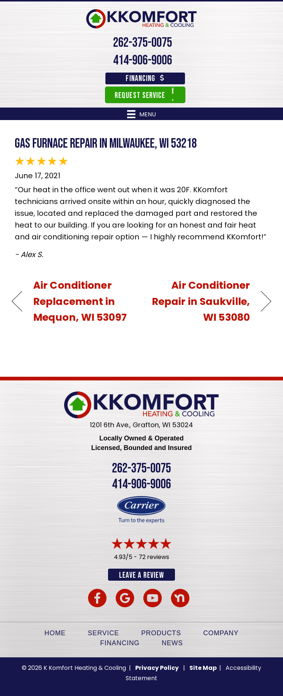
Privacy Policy (157, 668)
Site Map (203, 668)
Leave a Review (141, 575)
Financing (120, 643)
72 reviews (154, 557)
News (172, 643)
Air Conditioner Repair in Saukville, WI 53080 (199, 301)
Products (161, 633)
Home (55, 633)
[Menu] (141, 114)
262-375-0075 (142, 43)
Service (103, 633)
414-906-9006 (142, 60)
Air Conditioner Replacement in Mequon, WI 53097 (80, 301)
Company (220, 633)
